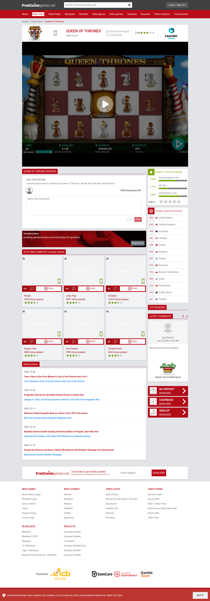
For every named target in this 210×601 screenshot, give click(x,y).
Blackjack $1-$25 (30, 543)
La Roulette (69, 548)
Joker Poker (153, 524)
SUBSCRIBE (159, 479)
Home (25, 21)
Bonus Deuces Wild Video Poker (162, 515)
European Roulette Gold (75, 552)
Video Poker (54, 14)
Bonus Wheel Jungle (31, 501)
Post (138, 219)
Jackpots (132, 14)
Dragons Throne (29, 520)
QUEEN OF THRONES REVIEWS (40, 171)
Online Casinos (162, 14)
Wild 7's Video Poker (157, 510)
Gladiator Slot (112, 515)
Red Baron (110, 524)
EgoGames (69, 524)
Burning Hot (111, 510)
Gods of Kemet (29, 510)
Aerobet (67, 501)
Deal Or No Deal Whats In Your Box (122, 506)
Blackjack (70, 14)
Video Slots (38, 14)
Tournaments (181, 14)
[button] (183, 319)
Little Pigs (71, 296)
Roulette (83, 14)
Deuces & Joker (155, 501)
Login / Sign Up (177, 5)
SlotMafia (68, 515)
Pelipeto (68, 510)
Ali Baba (112, 296)
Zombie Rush (115, 348)
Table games (98, 14)
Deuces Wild (153, 506)
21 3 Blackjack (28, 552)
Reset (129, 219)
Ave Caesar (72, 348)
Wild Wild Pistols (29, 506)
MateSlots (68, 506)
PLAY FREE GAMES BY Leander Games (44, 252)
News (25, 14)
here (120, 595)
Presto (25, 515)
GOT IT (200, 595)
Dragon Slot (30, 348)
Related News (31, 364)
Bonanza (110, 520)
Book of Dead (112, 501)
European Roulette (72, 538)
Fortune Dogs (28, 524)
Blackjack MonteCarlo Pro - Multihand (39, 562)
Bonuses (145, 14)
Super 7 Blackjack (30, 557)
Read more (137, 243)
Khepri (27, 296)
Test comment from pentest (163, 350)
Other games (116, 14)
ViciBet (67, 520)
